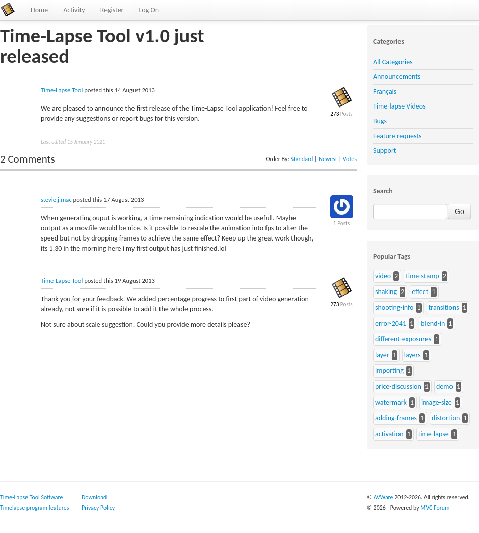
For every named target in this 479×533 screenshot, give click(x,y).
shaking (386, 291)
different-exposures (403, 339)
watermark (391, 402)
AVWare (383, 497)
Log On (149, 10)
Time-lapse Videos (399, 106)
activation (389, 434)
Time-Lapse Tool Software (31, 497)
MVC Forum (434, 507)
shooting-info (394, 307)
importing (389, 370)
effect (420, 291)
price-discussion (398, 386)
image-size (436, 402)
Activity (74, 10)
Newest (327, 159)
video (383, 276)
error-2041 (390, 323)
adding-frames (396, 418)
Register (112, 10)
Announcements (396, 76)
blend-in (433, 323)
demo (444, 386)
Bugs (380, 121)
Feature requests (397, 135)
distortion (446, 418)
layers (412, 355)
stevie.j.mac (56, 199)
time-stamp (422, 276)
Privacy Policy (98, 507)
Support (384, 150)
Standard (301, 159)
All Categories (393, 62)
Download (94, 497)
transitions (444, 307)
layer (382, 355)
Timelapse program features (34, 507)
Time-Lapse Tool (62, 90)
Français (384, 91)
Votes (350, 159)
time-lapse (433, 434)
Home (39, 10)
